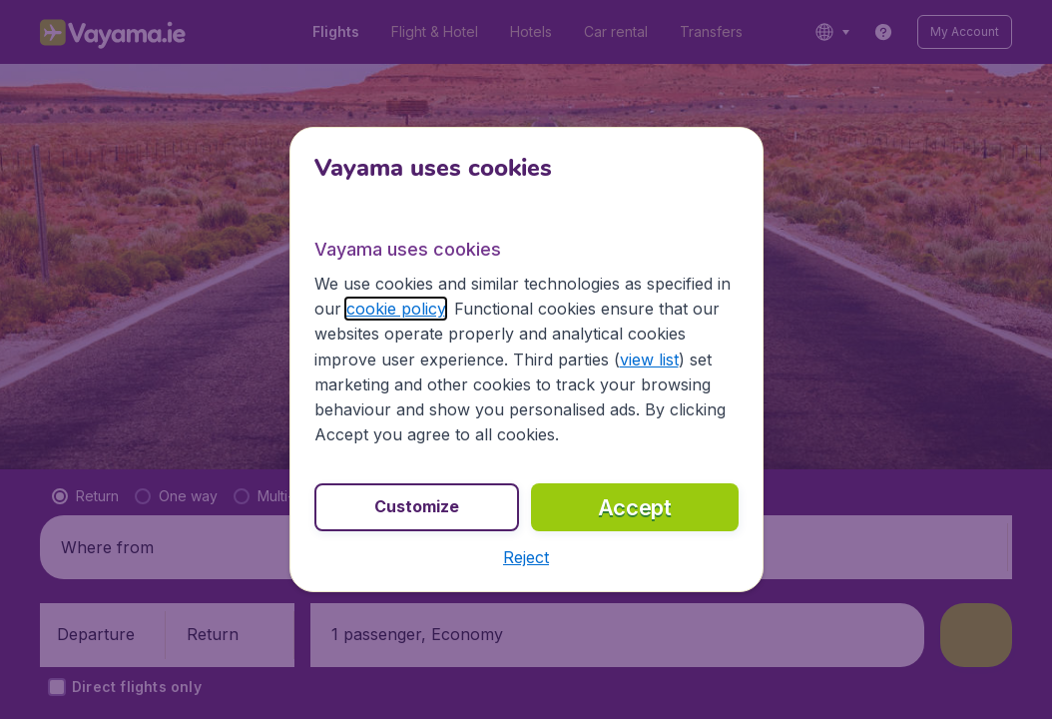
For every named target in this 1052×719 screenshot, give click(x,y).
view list (649, 359)
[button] (526, 557)
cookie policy (395, 309)
